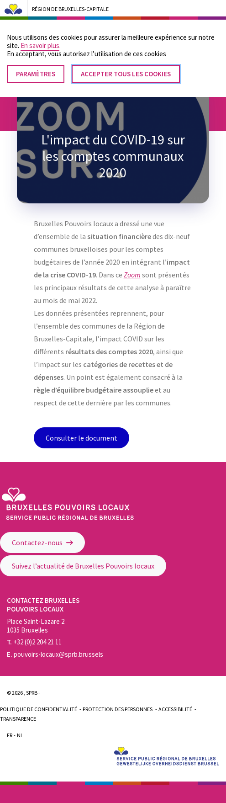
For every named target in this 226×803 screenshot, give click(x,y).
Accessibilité (175, 709)
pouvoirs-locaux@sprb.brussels (55, 654)
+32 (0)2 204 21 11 (34, 642)
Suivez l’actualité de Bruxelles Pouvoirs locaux (83, 565)
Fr (9, 735)
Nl (20, 735)
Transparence (18, 718)
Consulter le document (81, 437)
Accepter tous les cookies (126, 66)
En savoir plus (40, 38)
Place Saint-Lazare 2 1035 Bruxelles (35, 625)
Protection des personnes (117, 709)
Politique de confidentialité (38, 709)
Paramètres (35, 66)
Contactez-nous (42, 542)
